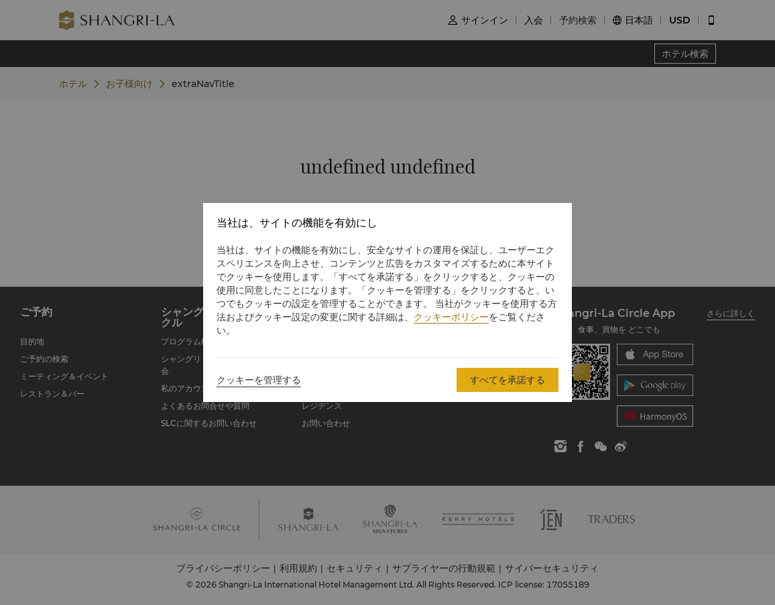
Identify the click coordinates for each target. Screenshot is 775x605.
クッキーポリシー (451, 317)
